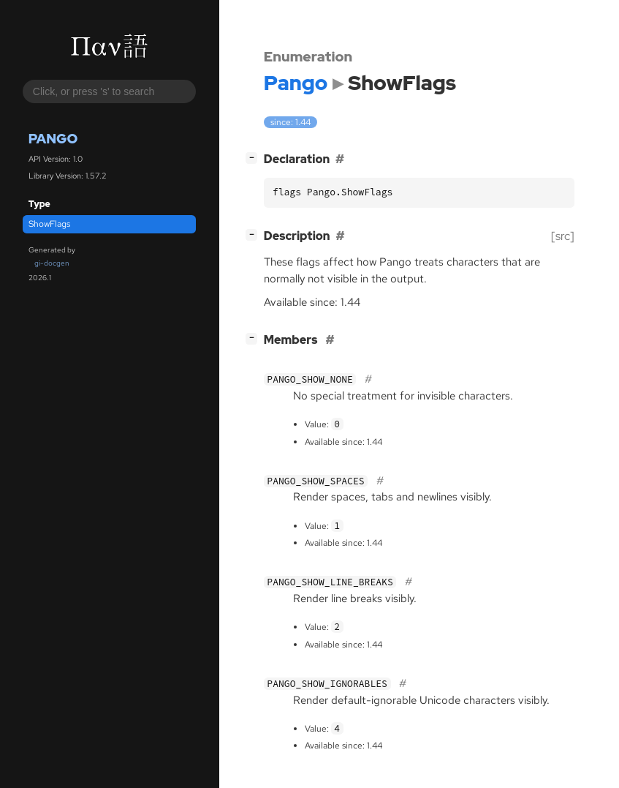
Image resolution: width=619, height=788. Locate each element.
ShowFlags (49, 224)
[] (254, 157)
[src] (562, 236)
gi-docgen (51, 263)
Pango (53, 139)
